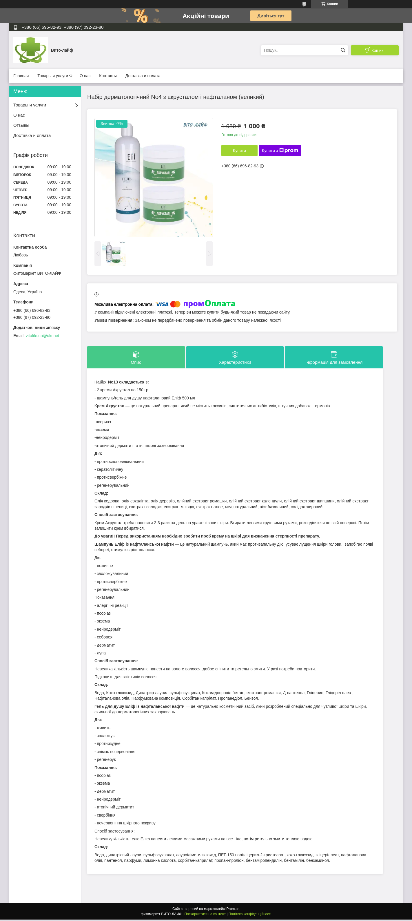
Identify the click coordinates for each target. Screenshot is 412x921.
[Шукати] (343, 50)
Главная (21, 75)
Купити (239, 150)
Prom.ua (233, 910)
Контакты (107, 75)
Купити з (280, 150)
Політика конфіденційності (250, 915)
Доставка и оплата (143, 75)
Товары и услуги (52, 75)
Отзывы (21, 125)
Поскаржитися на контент (205, 915)
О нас (85, 75)
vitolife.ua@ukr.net (42, 335)
